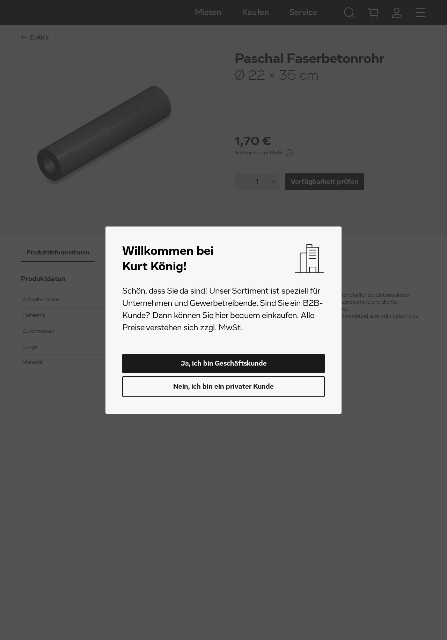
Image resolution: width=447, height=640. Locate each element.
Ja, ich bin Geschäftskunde (224, 363)
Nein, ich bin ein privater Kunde (223, 386)
